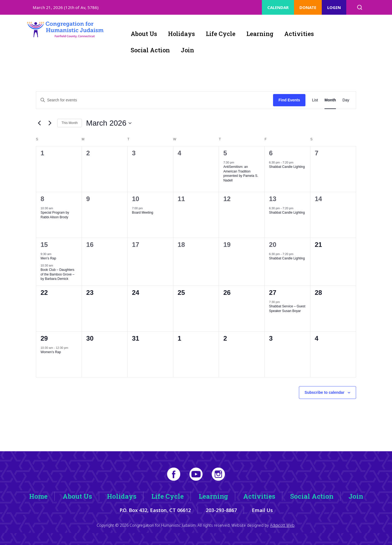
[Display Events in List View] (315, 100)
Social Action (150, 50)
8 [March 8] (42, 198)
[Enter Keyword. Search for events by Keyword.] (154, 100)
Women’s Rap (51, 352)
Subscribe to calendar (324, 392)
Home (38, 496)
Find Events (289, 100)
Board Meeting (142, 212)
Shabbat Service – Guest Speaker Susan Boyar (287, 308)
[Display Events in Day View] (345, 100)
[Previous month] (39, 123)
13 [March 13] (272, 198)
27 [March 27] (272, 292)
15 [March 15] (44, 244)
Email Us (262, 510)
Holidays (181, 34)
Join (187, 50)
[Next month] (50, 123)
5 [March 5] (225, 153)
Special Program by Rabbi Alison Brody (55, 215)
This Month (70, 123)
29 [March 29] (44, 338)
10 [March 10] (135, 198)
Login (334, 7)
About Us (144, 34)
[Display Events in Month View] (330, 100)
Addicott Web (282, 525)
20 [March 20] (272, 244)
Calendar (278, 7)
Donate (307, 7)
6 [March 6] (270, 153)
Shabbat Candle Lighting (287, 167)
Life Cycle (220, 34)
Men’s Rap (48, 258)
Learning (259, 34)
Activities (299, 34)
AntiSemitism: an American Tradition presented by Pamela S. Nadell (240, 173)
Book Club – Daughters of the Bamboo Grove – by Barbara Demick (57, 274)
